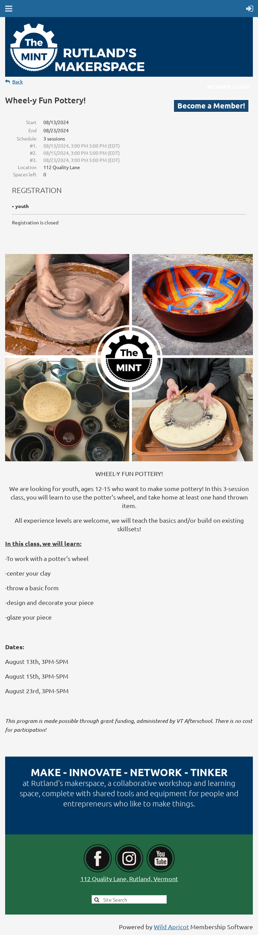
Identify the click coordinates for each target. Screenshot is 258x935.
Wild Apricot (171, 926)
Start (31, 122)
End (32, 130)
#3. (33, 160)
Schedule (27, 138)
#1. (33, 146)
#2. (33, 153)
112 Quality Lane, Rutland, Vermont (129, 878)
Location (27, 167)
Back (17, 81)
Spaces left (25, 174)
